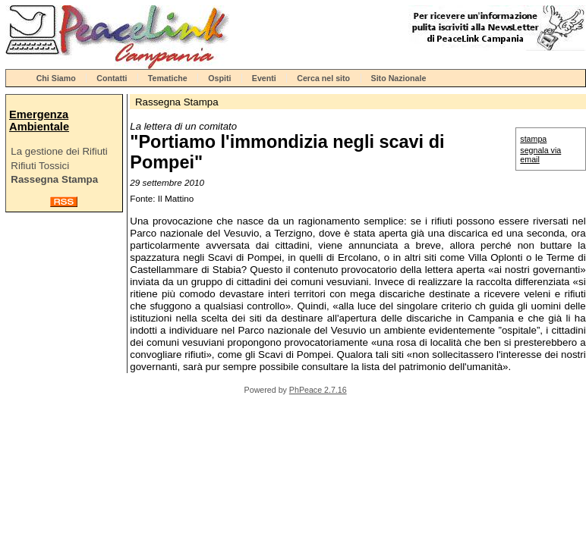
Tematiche (167, 78)
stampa (533, 138)
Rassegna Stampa (54, 179)
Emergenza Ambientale (39, 120)
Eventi (264, 78)
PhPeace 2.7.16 (318, 389)
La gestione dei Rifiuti (59, 151)
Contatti (111, 78)
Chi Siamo (56, 78)
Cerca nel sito (323, 78)
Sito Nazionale (399, 78)
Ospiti (219, 78)
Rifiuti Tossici (40, 165)
